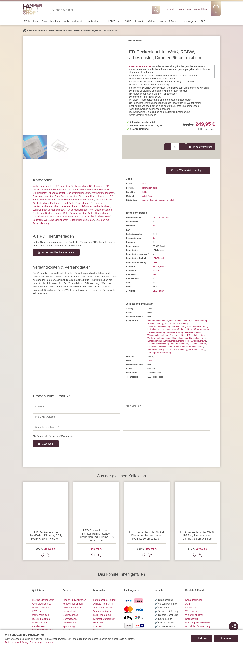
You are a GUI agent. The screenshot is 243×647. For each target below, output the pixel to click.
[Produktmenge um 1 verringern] (167, 146)
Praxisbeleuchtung (178, 335)
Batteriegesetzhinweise (197, 622)
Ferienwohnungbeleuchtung (159, 347)
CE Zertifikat (158, 291)
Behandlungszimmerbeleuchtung (188, 347)
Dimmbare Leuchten (82, 189)
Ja (154, 226)
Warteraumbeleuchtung (173, 341)
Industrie (139, 21)
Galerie (152, 21)
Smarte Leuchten (51, 21)
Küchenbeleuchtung (196, 335)
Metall (144, 196)
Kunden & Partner (169, 21)
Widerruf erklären (194, 615)
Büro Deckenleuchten (66, 196)
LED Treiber (114, 21)
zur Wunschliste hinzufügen (189, 170)
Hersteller (98, 622)
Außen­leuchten (96, 21)
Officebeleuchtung (180, 338)
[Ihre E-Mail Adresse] (76, 416)
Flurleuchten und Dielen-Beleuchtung (69, 203)
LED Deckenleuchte (140, 66)
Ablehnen (202, 638)
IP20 (155, 275)
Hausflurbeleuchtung (179, 344)
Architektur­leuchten (98, 213)
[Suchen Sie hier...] (101, 10)
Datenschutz (191, 618)
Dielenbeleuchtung (192, 332)
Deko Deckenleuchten (75, 213)
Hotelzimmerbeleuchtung (158, 329)
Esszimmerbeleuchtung (197, 326)
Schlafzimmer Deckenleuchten (94, 206)
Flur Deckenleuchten (76, 209)
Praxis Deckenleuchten (92, 216)
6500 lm (156, 270)
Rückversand (70, 622)
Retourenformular (72, 607)
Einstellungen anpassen (42, 642)
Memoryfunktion (40, 615)
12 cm (150, 361)
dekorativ (154, 200)
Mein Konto (185, 9)
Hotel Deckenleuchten (100, 209)
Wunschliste (200, 9)
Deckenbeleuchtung (156, 332)
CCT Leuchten (39, 611)
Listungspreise (70, 615)
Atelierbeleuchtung (196, 349)
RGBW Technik (164, 218)
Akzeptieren (226, 638)
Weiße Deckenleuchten (56, 220)
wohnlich (170, 200)
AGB (187, 603)
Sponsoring (69, 626)
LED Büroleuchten (60, 189)
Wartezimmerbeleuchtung (158, 338)
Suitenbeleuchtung (198, 344)
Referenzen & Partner (104, 600)
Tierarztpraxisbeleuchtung (159, 352)
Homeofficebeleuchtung (181, 329)
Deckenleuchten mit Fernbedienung (75, 199)
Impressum (191, 607)
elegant (162, 200)
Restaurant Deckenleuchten (47, 213)
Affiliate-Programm (103, 603)
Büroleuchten (96, 186)
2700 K (156, 266)
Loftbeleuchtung (154, 341)
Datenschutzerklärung (16, 642)
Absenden (47, 443)
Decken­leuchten (79, 186)
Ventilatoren (38, 626)
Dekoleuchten (40, 193)
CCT (155, 218)
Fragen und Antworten (74, 600)
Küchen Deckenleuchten (64, 206)
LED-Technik (158, 258)
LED (155, 262)
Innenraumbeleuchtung (157, 321)
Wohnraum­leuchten (74, 21)
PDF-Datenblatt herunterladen (58, 252)
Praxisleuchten (40, 216)
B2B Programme (102, 615)
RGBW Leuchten (41, 618)
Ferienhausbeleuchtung (158, 344)
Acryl (150, 196)
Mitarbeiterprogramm (104, 618)
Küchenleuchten (57, 193)
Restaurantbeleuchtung (179, 321)
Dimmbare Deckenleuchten (93, 196)
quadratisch (147, 188)
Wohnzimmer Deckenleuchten (48, 209)
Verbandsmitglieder (103, 611)
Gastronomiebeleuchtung (176, 349)
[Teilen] (234, 626)
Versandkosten (70, 611)
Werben (97, 626)
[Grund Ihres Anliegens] (76, 427)
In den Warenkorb (202, 147)
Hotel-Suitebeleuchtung (195, 341)
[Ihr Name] (76, 406)
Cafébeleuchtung (199, 321)
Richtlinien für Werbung (197, 626)
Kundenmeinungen (73, 603)
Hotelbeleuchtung (155, 323)
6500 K (163, 266)
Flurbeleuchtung (179, 326)
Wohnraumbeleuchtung (157, 335)
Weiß (144, 184)
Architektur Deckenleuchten (64, 216)
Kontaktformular (193, 600)
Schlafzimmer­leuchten (78, 193)
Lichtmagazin (190, 21)
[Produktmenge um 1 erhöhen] (182, 146)
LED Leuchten (30, 21)
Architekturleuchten (42, 603)
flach (155, 188)
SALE (128, 21)
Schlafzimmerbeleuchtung (176, 323)
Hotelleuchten (101, 189)
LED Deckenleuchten (43, 600)
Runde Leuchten (40, 607)
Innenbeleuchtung (155, 349)
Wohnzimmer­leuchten (102, 193)
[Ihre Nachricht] (166, 417)
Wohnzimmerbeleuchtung (158, 326)
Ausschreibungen (102, 607)
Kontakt (171, 9)
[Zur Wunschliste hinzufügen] (42, 555)
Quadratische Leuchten (82, 220)
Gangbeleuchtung (197, 338)
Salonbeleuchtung (175, 332)
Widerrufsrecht (193, 611)
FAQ (203, 21)
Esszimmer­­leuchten (43, 196)
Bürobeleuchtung (201, 329)
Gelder (145, 192)
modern (145, 200)
